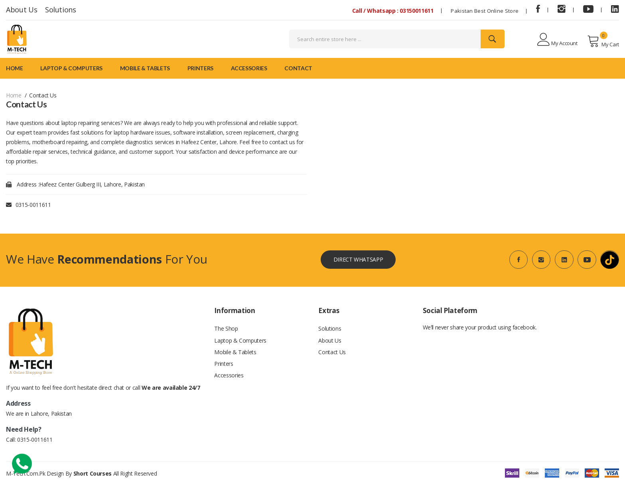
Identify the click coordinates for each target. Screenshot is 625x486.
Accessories (249, 68)
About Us (21, 9)
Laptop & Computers (71, 68)
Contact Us (332, 353)
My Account (557, 40)
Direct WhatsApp (358, 260)
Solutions (60, 9)
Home (14, 68)
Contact (298, 68)
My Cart (603, 41)
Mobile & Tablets (145, 68)
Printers (200, 68)
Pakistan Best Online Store (485, 10)
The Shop (226, 329)
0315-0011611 (33, 204)
